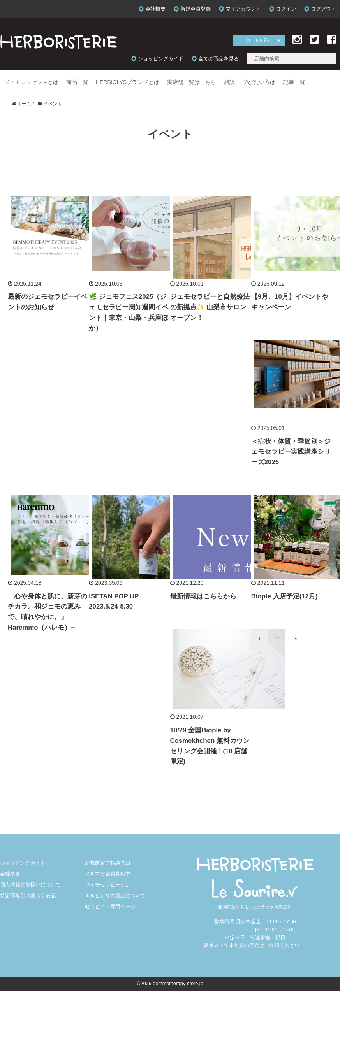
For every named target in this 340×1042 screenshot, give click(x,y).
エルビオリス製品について (115, 895)
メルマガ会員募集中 (107, 874)
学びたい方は (259, 82)
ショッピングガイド (23, 863)
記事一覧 (294, 82)
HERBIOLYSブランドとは (127, 82)
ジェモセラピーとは (107, 885)
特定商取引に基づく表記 (28, 895)
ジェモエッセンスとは (31, 82)
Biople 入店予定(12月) (284, 596)
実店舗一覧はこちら (191, 82)
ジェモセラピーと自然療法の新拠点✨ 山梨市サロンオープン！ (210, 307)
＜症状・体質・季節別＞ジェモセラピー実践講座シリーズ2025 (291, 452)
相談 (229, 82)
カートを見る (259, 40)
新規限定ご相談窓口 (107, 863)
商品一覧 (77, 82)
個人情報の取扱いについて (30, 885)
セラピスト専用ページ (110, 906)
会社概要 (10, 874)
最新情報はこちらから (203, 596)
